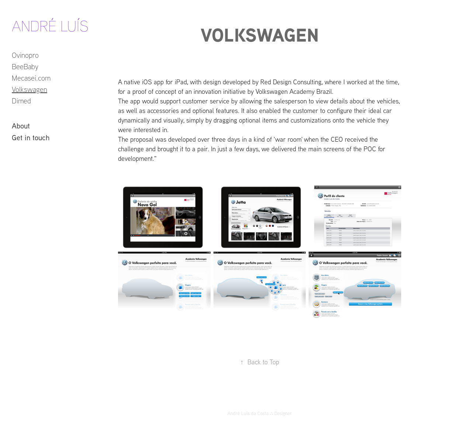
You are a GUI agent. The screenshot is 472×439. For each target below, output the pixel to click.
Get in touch (30, 137)
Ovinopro (25, 55)
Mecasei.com (31, 77)
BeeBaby (25, 66)
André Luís (50, 26)
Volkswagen (29, 89)
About (21, 125)
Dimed (21, 100)
